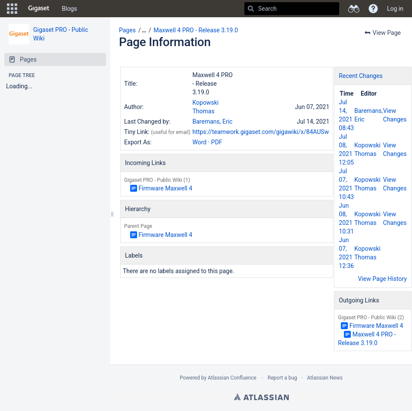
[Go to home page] (39, 8)
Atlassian (261, 396)
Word (200, 142)
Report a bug (282, 378)
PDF (216, 142)
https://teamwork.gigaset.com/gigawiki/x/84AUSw (261, 131)
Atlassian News (325, 378)
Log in (395, 8)
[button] (12, 8)
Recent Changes (360, 75)
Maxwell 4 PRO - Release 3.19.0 (195, 30)
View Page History (382, 278)
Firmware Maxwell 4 (165, 188)
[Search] (250, 8)
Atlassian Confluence (232, 378)
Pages (127, 30)
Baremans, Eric (213, 121)
